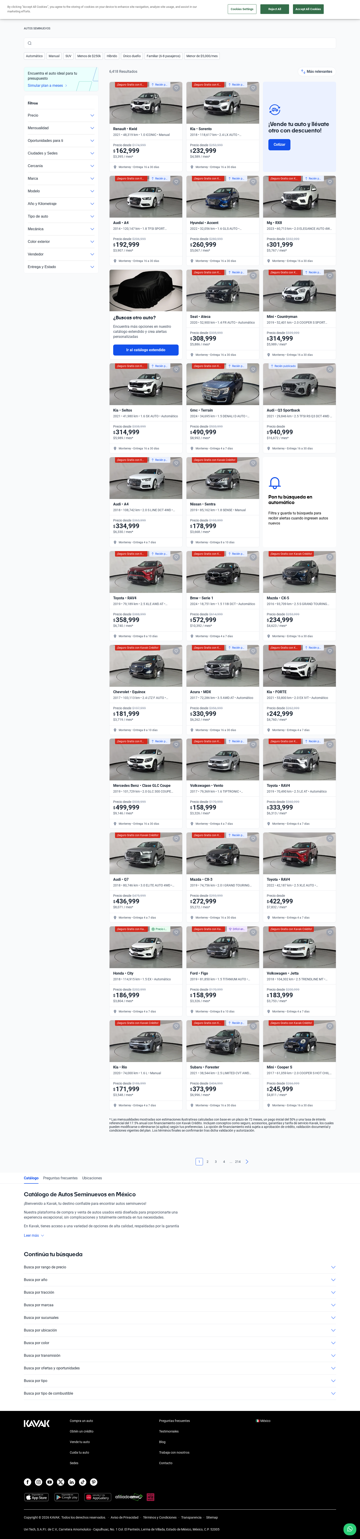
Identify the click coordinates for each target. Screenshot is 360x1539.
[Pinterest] (93, 1482)
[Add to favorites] (176, 88)
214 (238, 1161)
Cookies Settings (242, 9)
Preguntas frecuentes (60, 1178)
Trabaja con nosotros (174, 1452)
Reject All (274, 9)
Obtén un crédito (81, 1431)
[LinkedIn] (71, 1482)
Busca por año (180, 1279)
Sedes (74, 1463)
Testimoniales (169, 1431)
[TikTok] (82, 1482)
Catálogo (31, 1178)
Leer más (34, 1235)
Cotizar (279, 144)
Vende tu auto (80, 1442)
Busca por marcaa (180, 1305)
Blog (162, 1442)
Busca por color (180, 1343)
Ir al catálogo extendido (145, 350)
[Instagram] (38, 1482)
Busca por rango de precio (180, 1267)
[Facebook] (27, 1482)
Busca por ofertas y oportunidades (180, 1368)
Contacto (165, 1463)
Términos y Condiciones (160, 1517)
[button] (34, 56)
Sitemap (212, 1517)
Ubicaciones (92, 1178)
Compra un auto (81, 1421)
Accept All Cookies (308, 9)
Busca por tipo (180, 1380)
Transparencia (191, 1517)
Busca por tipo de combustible (180, 1393)
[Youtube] (49, 1482)
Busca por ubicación (180, 1330)
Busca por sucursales (180, 1317)
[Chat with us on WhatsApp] (350, 1529)
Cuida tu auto (79, 1452)
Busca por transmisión (180, 1355)
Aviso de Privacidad (124, 1517)
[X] (60, 1482)
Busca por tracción (180, 1292)
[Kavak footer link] (37, 1442)
